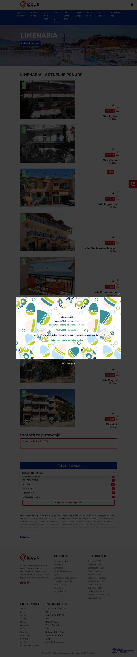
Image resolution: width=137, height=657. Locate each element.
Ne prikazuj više (68, 363)
